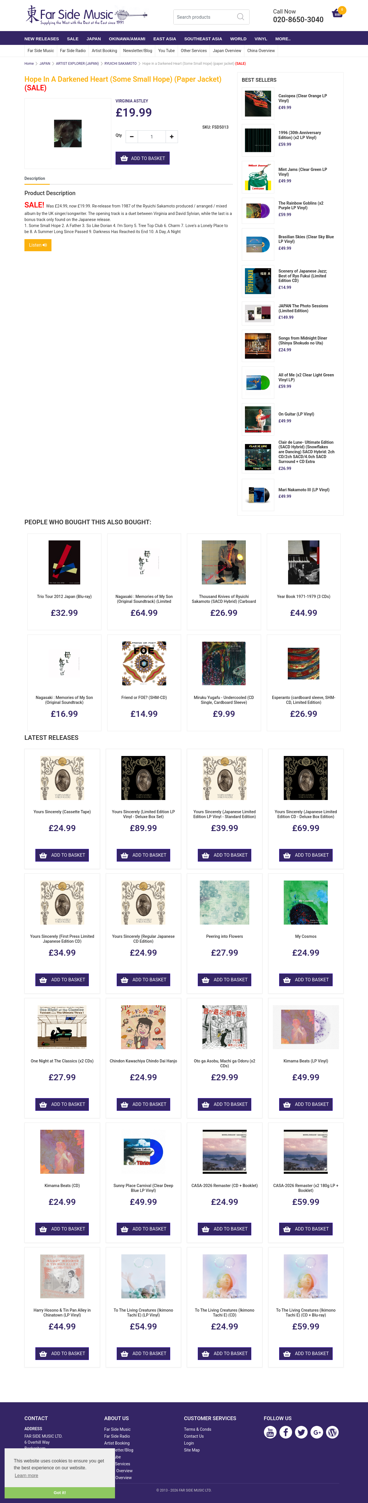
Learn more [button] (26, 1475)
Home (29, 64)
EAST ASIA (164, 38)
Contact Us (194, 1436)
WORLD (238, 38)
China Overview (261, 50)
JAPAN (94, 38)
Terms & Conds (197, 1429)
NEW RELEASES (41, 38)
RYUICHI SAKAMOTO (121, 64)
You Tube (166, 50)
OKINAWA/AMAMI (127, 38)
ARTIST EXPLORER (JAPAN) (77, 64)
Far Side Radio (73, 50)
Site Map (192, 1450)
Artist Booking (104, 50)
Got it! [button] (60, 1492)
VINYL (261, 38)
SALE (72, 38)
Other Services (194, 50)
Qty (118, 135)
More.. (283, 38)
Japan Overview (227, 50)
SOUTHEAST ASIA (203, 38)
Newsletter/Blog (137, 50)
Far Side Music (41, 50)
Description (34, 179)
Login (189, 1443)
